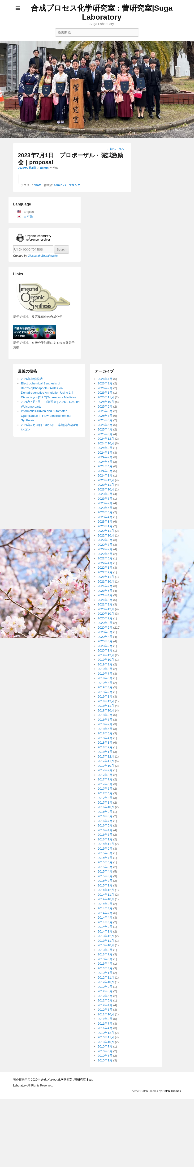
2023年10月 (106, 730)
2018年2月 (105, 988)
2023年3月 (105, 762)
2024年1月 (105, 716)
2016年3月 (105, 1075)
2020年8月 (105, 863)
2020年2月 (105, 887)
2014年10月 (106, 1140)
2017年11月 (106, 1002)
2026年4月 (105, 620)
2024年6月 (105, 702)
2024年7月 (105, 698)
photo (37, 426)
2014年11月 (106, 1135)
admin (44, 168)
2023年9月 (105, 735)
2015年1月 (105, 1126)
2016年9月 (105, 1052)
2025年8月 (105, 652)
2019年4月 (105, 923)
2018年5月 (105, 974)
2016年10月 (106, 1048)
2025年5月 (105, 666)
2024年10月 (106, 684)
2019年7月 (105, 914)
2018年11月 (106, 946)
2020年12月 (106, 850)
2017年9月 (105, 1011)
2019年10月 (106, 900)
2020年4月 (105, 877)
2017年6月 (105, 1025)
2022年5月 (105, 799)
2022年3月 (105, 808)
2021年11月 (106, 817)
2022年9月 (105, 781)
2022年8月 (105, 785)
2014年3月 (105, 1163)
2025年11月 (106, 638)
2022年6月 (105, 794)
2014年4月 (105, 1158)
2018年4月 (105, 979)
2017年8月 (105, 1016)
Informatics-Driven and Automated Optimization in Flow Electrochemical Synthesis (46, 656)
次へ (123, 149)
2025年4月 (105, 670)
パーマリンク (71, 426)
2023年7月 (105, 744)
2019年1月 (105, 937)
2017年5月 (105, 1029)
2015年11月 (106, 1084)
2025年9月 (105, 647)
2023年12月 (106, 721)
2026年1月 (105, 633)
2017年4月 (105, 1034)
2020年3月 (105, 882)
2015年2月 (105, 1121)
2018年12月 (106, 942)
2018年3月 (105, 983)
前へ (111, 149)
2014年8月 (105, 1149)
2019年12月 (106, 896)
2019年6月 (105, 919)
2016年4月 (105, 1071)
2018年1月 (105, 992)
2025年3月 (105, 675)
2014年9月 (105, 1144)
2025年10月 (106, 642)
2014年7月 (105, 1154)
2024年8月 (105, 693)
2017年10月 (106, 1006)
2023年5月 (105, 753)
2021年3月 (105, 841)
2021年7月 (105, 827)
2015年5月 (105, 1108)
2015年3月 (105, 1117)
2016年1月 (105, 1080)
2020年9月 (105, 859)
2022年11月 (106, 771)
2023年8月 (105, 739)
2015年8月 (105, 1094)
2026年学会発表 (32, 620)
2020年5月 (105, 873)
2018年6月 (105, 969)
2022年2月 (105, 813)
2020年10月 (106, 854)
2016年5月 (105, 1066)
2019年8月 (105, 909)
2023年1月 (105, 767)
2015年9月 (105, 1089)
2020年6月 (105, 868)
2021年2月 (105, 845)
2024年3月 (105, 712)
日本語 (28, 457)
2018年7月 (105, 965)
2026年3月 (105, 624)
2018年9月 (105, 956)
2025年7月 (105, 656)
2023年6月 (105, 748)
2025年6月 (105, 661)
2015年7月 (105, 1098)
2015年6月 (105, 1103)
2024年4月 (105, 707)
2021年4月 (105, 836)
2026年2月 (105, 629)
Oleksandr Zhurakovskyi (43, 496)
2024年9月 (105, 688)
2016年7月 (105, 1062)
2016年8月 (105, 1057)
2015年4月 (105, 1112)
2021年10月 (106, 822)
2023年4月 (105, 758)
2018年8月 (105, 960)
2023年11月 (106, 725)
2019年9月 (105, 905)
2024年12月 (106, 679)
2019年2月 (105, 933)
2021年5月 (105, 831)
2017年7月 (105, 1020)
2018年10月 (106, 951)
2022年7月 (105, 790)
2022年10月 (106, 776)
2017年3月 (105, 1038)
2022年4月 (105, 804)
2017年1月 (105, 1043)
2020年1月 (105, 891)
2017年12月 (106, 997)
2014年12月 (106, 1131)
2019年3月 (105, 928)
